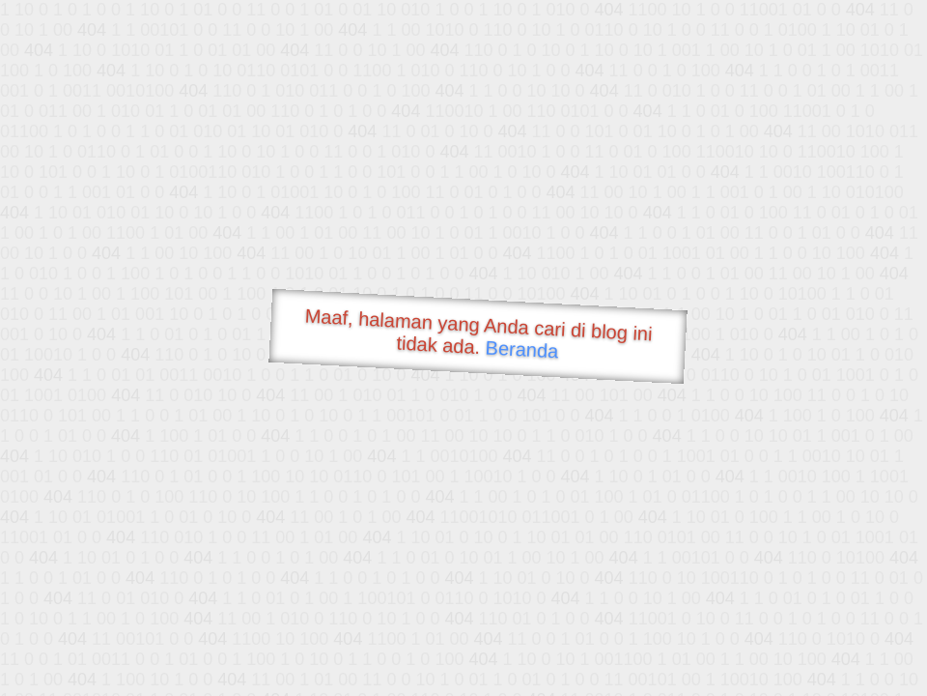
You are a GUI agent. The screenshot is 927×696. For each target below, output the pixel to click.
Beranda (522, 349)
